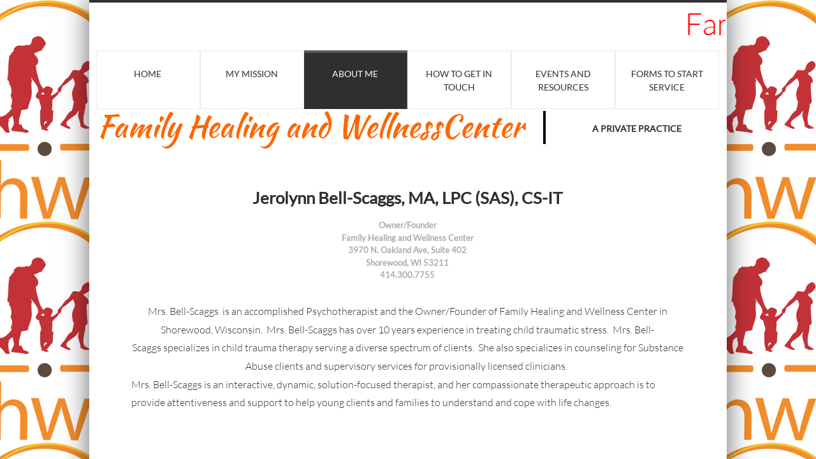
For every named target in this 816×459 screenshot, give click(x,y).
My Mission (252, 73)
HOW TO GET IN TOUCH (459, 80)
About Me (355, 73)
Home (147, 73)
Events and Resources (563, 80)
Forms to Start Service (667, 80)
